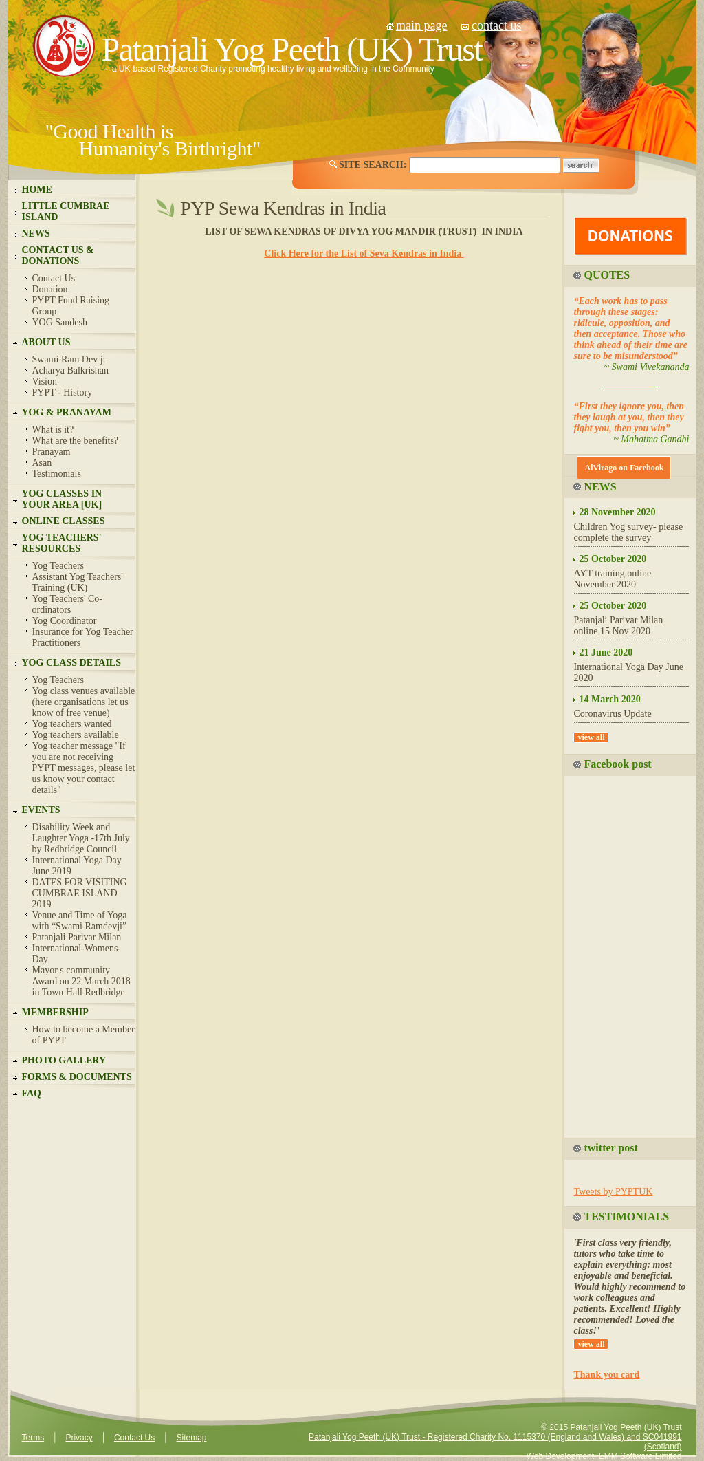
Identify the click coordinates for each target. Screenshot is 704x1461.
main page (421, 25)
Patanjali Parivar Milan (77, 937)
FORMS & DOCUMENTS (77, 1077)
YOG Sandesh (60, 322)
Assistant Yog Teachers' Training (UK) (77, 582)
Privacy (78, 1437)
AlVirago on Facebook (623, 468)
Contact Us (54, 278)
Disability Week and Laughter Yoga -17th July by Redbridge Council (81, 838)
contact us (496, 25)
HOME (37, 189)
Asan (42, 462)
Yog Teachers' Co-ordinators (67, 604)
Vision (45, 381)
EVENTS (41, 810)
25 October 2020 (612, 559)
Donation (50, 289)
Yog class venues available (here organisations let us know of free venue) (83, 702)
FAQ (32, 1093)
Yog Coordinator (64, 621)
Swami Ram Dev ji (69, 359)
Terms (33, 1437)
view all (591, 737)
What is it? (53, 429)
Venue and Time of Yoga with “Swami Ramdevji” (79, 920)
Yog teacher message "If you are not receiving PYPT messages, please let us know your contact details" (83, 768)
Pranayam (51, 451)
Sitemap (191, 1437)
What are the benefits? (75, 440)
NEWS (36, 233)
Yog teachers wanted (72, 724)
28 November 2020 (617, 512)
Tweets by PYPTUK (612, 1192)
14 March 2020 (609, 699)
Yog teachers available (75, 735)
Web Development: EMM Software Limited (604, 1456)
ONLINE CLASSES (63, 521)
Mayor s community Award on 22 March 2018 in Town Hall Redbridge (81, 981)
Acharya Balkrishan (70, 370)
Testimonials (56, 473)
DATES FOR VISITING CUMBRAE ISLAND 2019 (79, 893)
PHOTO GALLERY (64, 1060)
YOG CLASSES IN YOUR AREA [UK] (62, 499)
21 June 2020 (605, 652)
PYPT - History (62, 392)
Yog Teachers (58, 566)
